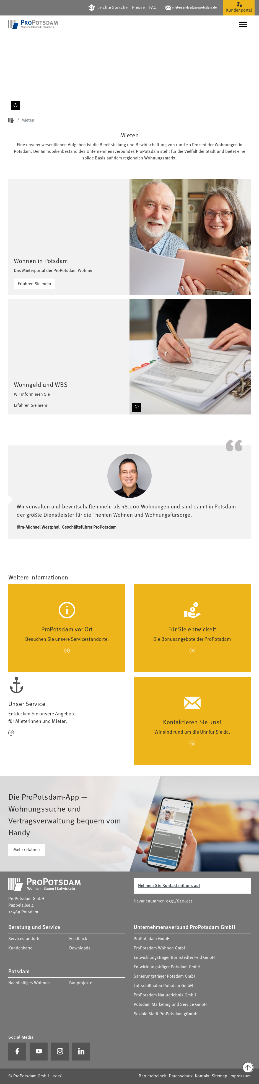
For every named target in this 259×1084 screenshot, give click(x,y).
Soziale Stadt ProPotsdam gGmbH (166, 1014)
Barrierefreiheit (153, 1076)
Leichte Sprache (112, 8)
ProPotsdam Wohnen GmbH (160, 948)
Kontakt (202, 1076)
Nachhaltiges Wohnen (29, 983)
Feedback (78, 939)
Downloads (79, 948)
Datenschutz (181, 1076)
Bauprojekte (80, 983)
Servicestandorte (24, 939)
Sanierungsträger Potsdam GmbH (165, 976)
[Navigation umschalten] (243, 24)
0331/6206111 (179, 901)
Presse (138, 8)
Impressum (240, 1076)
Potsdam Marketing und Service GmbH (170, 1004)
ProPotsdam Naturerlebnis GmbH (165, 995)
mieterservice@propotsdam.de (194, 7)
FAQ (153, 8)
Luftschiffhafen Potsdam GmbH (163, 986)
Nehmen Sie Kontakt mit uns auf (169, 886)
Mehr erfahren (26, 850)
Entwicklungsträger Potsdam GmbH (167, 967)
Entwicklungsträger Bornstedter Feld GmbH (174, 958)
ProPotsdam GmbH (152, 939)
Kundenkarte (20, 948)
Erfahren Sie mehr (34, 284)
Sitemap (219, 1076)
